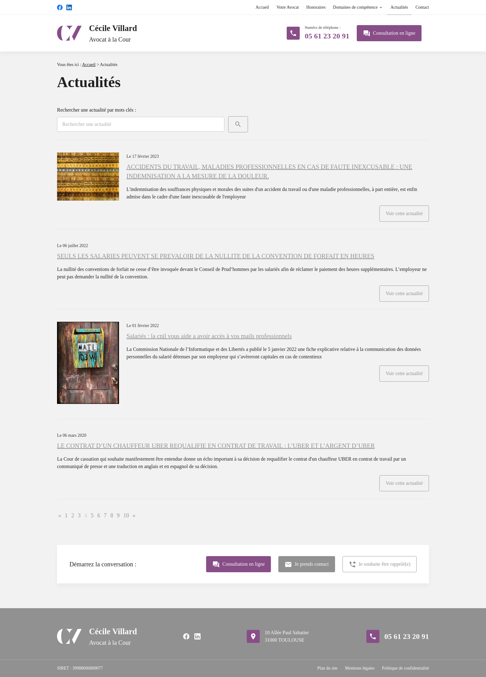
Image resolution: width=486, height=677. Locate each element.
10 (126, 515)
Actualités (399, 7)
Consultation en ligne (389, 33)
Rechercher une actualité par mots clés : (96, 110)
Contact (422, 7)
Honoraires (315, 7)
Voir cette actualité (404, 213)
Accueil (262, 7)
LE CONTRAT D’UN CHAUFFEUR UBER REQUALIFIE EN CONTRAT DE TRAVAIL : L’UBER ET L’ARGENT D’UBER (216, 445)
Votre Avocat (287, 7)
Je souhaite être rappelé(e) (379, 564)
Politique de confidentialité (405, 668)
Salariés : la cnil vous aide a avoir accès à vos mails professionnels (209, 336)
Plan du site (327, 668)
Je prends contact (307, 564)
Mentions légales (359, 668)
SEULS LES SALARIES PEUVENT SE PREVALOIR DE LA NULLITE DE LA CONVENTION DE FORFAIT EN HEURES (215, 256)
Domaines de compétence (355, 7)
